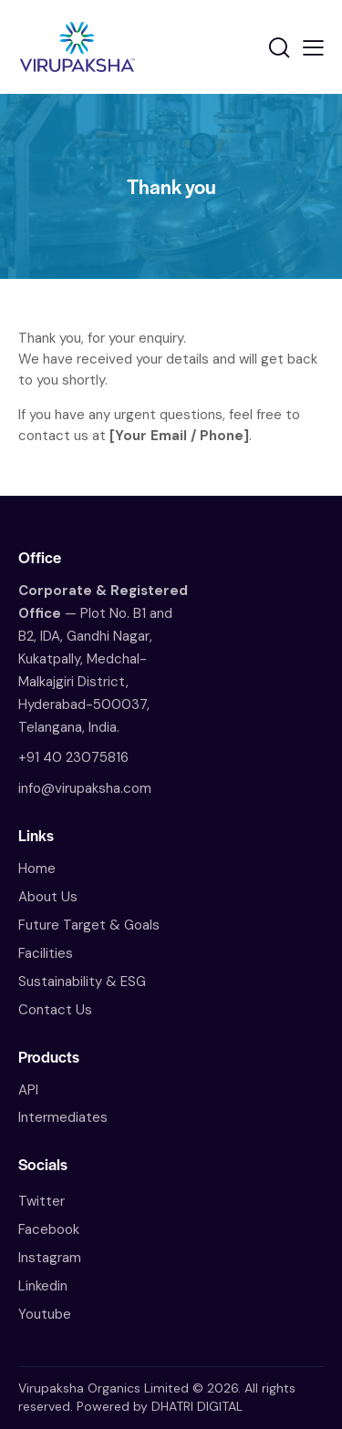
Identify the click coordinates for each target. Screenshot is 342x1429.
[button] (313, 47)
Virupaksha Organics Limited (103, 1388)
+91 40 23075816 (73, 757)
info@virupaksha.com (84, 788)
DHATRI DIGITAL (197, 1406)
